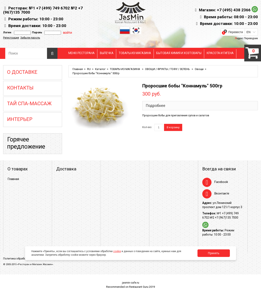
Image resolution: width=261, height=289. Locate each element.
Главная (78, 69)
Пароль (36, 32)
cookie (117, 251)
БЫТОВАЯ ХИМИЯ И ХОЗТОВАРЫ (178, 53)
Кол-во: (147, 127)
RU (89, 69)
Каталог (100, 69)
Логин (7, 32)
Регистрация (11, 37)
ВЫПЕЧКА (106, 53)
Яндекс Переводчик (246, 38)
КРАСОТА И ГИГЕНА (220, 53)
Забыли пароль (30, 37)
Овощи (199, 69)
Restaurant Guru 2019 (142, 286)
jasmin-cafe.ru (130, 282)
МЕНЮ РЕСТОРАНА (81, 53)
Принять (213, 253)
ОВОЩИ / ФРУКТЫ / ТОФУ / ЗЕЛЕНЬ (167, 69)
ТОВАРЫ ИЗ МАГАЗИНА (135, 53)
